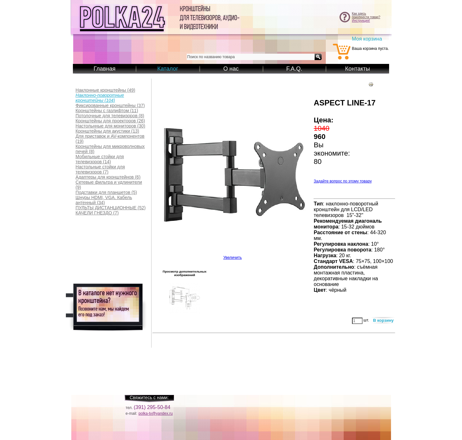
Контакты (357, 69)
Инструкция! (361, 20)
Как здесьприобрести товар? (366, 15)
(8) (109, 115)
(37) (110, 105)
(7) (100, 169)
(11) (106, 110)
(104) (99, 98)
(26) (110, 120)
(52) (110, 207)
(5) (106, 192)
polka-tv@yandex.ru (155, 413)
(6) (107, 177)
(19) (109, 139)
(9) (108, 185)
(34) (103, 200)
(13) (107, 131)
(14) (99, 159)
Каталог (167, 69)
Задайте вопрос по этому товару (343, 181)
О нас (231, 69)
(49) (105, 90)
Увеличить (232, 256)
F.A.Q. (294, 69)
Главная (105, 69)
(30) (110, 125)
